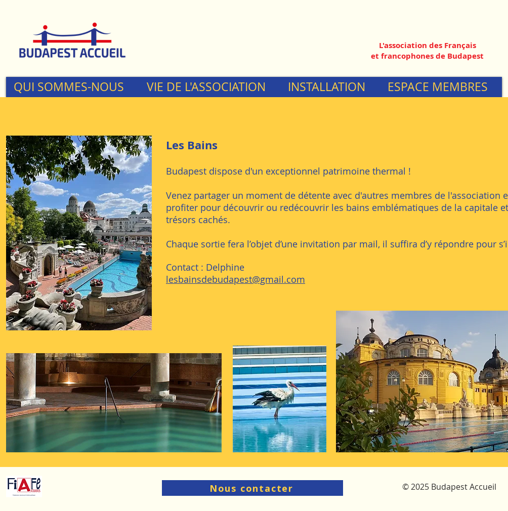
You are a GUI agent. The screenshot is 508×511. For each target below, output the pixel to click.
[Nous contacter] (252, 488)
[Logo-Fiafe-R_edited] (24, 486)
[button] (72, 87)
